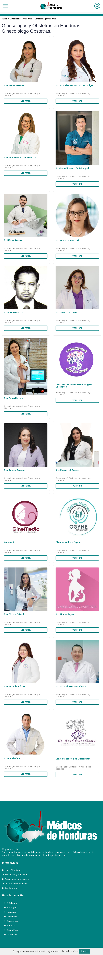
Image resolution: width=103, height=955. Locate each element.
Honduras (11, 912)
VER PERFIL (26, 101)
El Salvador (12, 903)
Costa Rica (12, 930)
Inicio (4, 19)
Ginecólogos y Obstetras (21, 19)
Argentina (12, 934)
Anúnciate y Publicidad (16, 874)
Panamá (11, 925)
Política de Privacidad (16, 883)
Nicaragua (12, 907)
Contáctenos (12, 888)
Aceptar (85, 951)
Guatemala (12, 921)
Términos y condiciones (17, 879)
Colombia (12, 916)
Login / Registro (13, 870)
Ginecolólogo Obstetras (45, 19)
